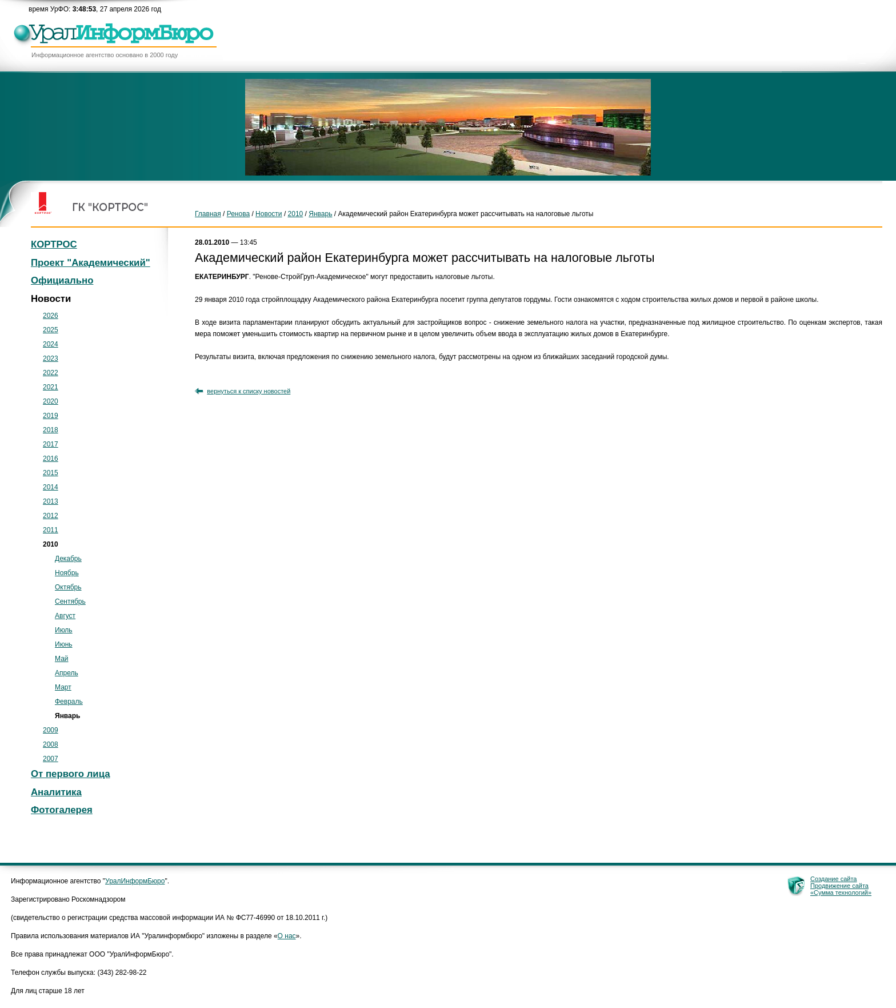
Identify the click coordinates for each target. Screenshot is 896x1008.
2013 (50, 501)
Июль (64, 630)
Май (62, 659)
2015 (50, 473)
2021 (50, 387)
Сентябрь (70, 601)
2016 (50, 459)
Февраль (69, 702)
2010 (295, 214)
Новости (268, 214)
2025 (50, 330)
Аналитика (56, 792)
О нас (287, 936)
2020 (50, 401)
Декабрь (68, 559)
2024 (50, 344)
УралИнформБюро (135, 881)
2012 (50, 516)
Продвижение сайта (839, 885)
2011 (50, 530)
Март (63, 687)
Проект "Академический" (90, 262)
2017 (50, 444)
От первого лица (70, 773)
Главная (208, 214)
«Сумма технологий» (840, 892)
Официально (62, 280)
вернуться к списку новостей (248, 391)
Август (65, 616)
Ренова (238, 214)
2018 (50, 430)
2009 (50, 730)
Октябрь (68, 587)
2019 (50, 416)
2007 (50, 759)
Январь (320, 214)
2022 (50, 373)
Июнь (64, 644)
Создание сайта (833, 878)
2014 (50, 487)
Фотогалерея (62, 809)
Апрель (66, 673)
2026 (50, 316)
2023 (50, 358)
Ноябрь (67, 573)
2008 (50, 744)
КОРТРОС (54, 244)
